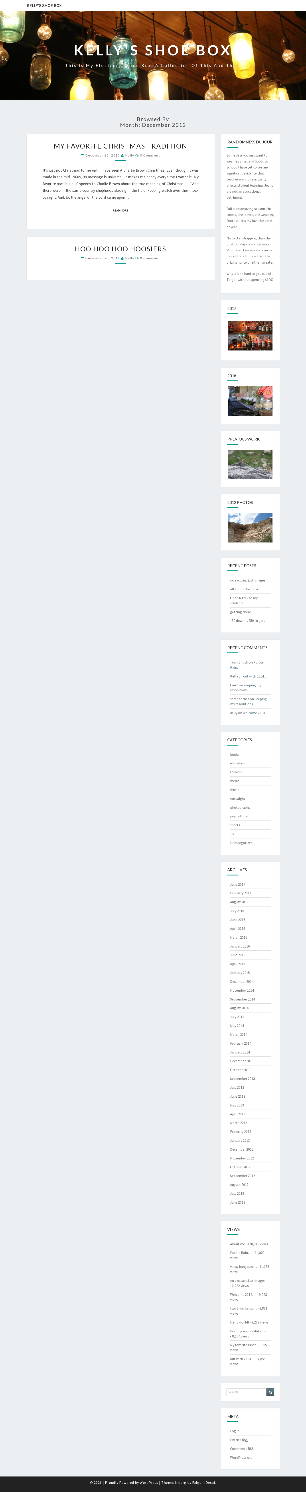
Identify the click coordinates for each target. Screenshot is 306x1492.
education (237, 763)
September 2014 (242, 999)
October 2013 (240, 1069)
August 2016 (239, 902)
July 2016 (237, 911)
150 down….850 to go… (248, 620)
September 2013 (242, 1078)
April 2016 (237, 928)
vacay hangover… (243, 1266)
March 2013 (238, 1122)
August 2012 (239, 1184)
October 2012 (240, 1167)
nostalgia (237, 798)
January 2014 (240, 1052)
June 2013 (237, 1096)
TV (232, 834)
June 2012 (237, 1202)
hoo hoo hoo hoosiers (120, 249)
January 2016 (240, 946)
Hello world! (239, 1322)
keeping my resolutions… (249, 1331)
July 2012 (237, 1193)
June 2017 (237, 884)
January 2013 (240, 1140)
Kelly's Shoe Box (44, 5)
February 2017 (240, 893)
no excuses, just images (247, 580)
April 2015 (237, 963)
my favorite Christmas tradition (120, 146)
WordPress (149, 1482)
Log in (234, 1431)
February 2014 (240, 1043)
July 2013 (237, 1087)
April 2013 (237, 1114)
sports (235, 825)
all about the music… (246, 589)
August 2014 (239, 1008)
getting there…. (242, 612)
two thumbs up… (243, 1308)
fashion (236, 772)
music (234, 789)
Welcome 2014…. (256, 713)
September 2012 (242, 1175)
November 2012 (242, 1158)
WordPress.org (241, 1457)
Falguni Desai (203, 1482)
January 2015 (240, 972)
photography (240, 807)
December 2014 (241, 981)
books (234, 754)
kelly (129, 155)
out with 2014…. (255, 676)
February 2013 (240, 1131)
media (234, 781)
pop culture (239, 816)
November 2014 (242, 990)
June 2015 (237, 955)
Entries (239, 1439)
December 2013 (241, 1061)
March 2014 (238, 1034)
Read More (122, 210)
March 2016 (238, 937)
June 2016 (237, 919)
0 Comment (150, 155)
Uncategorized (241, 842)
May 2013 (237, 1105)
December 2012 (241, 1149)
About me (237, 1244)
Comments (242, 1448)
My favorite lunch (243, 1345)
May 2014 (237, 1025)
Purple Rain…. (241, 1252)
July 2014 (237, 1016)
